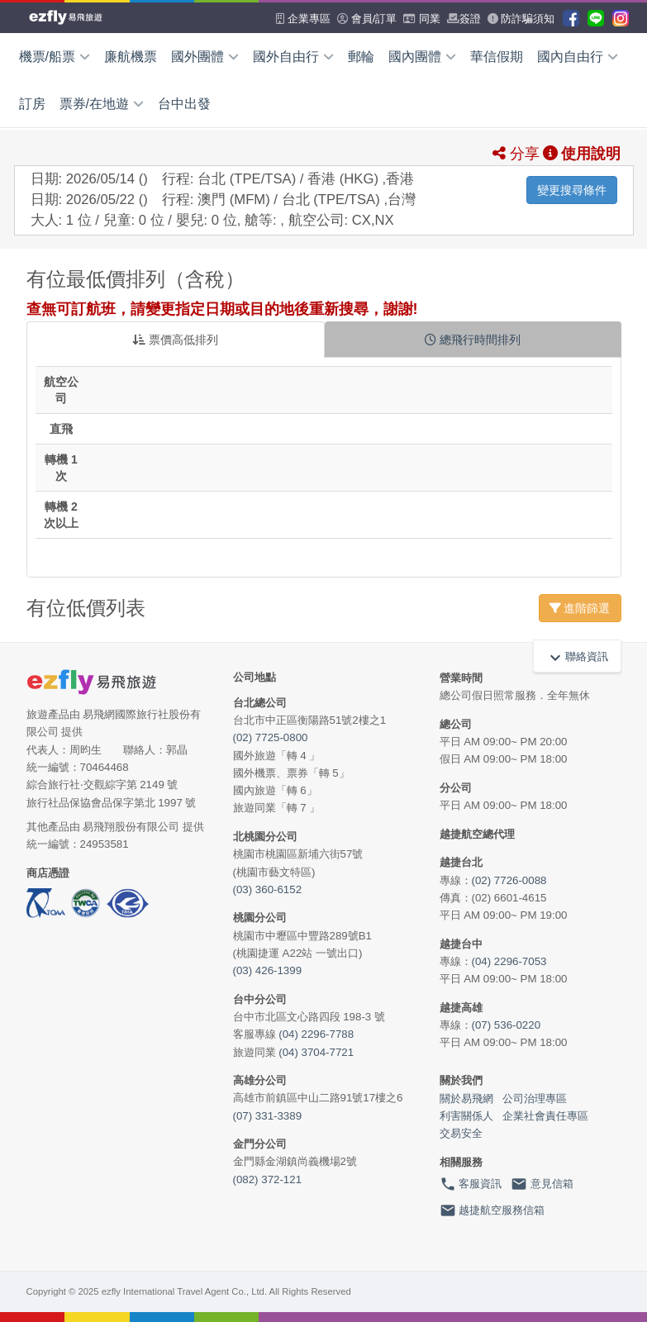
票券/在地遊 (101, 104)
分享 (516, 153)
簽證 (464, 18)
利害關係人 (466, 1116)
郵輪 (361, 57)
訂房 (32, 104)
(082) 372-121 (267, 1179)
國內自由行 (577, 57)
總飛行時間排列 (473, 339)
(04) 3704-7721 (316, 1052)
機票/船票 (54, 57)
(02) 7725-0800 (270, 737)
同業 (421, 18)
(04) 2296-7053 (509, 961)
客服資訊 (471, 1184)
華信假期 (496, 57)
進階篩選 (580, 608)
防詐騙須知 (521, 18)
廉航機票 (130, 57)
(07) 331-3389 (267, 1116)
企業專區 (303, 18)
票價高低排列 (175, 339)
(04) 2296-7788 (316, 1034)
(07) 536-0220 (506, 1025)
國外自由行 (293, 57)
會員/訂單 (367, 18)
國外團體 (205, 57)
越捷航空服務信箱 (492, 1210)
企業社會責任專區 (545, 1116)
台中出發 (184, 104)
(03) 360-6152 (267, 889)
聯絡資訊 (576, 656)
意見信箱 (542, 1184)
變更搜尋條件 (572, 190)
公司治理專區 (534, 1098)
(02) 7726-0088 (509, 880)
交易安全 (461, 1133)
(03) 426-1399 (267, 970)
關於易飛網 (466, 1098)
